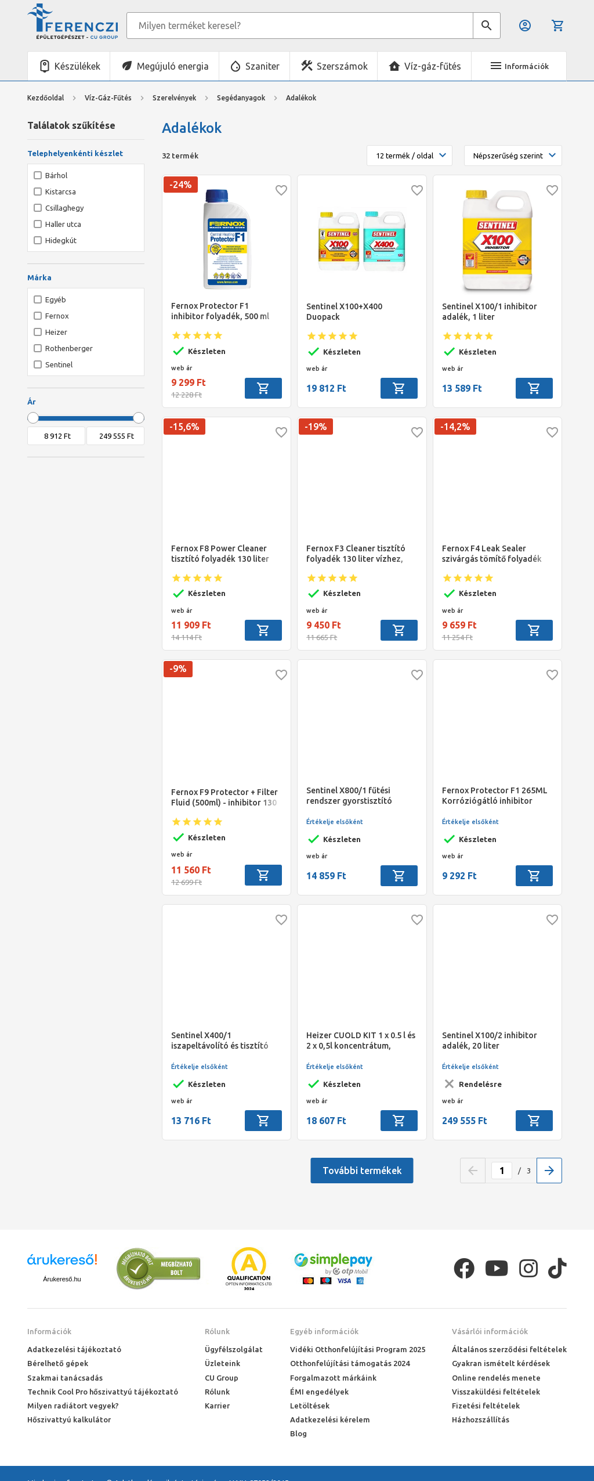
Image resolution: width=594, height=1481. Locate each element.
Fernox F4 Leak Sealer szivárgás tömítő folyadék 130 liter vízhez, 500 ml (492, 554)
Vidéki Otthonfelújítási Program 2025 (357, 1349)
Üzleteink (222, 1363)
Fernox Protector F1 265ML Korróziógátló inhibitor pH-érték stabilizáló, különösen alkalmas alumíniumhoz (495, 796)
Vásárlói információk (490, 1331)
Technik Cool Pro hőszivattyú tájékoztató (102, 1392)
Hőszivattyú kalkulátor (69, 1419)
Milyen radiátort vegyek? (73, 1405)
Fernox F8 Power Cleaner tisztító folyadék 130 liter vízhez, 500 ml (220, 554)
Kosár (558, 25)
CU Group (221, 1378)
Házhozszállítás (480, 1419)
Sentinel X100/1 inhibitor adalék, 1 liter (489, 312)
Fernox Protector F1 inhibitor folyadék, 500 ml (220, 311)
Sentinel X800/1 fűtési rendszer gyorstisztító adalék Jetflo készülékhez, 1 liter (360, 796)
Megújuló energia (173, 66)
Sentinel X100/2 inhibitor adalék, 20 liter (489, 1040)
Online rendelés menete (496, 1378)
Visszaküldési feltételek (496, 1392)
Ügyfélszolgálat (234, 1349)
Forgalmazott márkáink (333, 1378)
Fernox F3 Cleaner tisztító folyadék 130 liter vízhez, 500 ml (355, 554)
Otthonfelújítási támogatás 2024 (350, 1363)
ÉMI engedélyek (319, 1392)
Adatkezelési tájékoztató (74, 1349)
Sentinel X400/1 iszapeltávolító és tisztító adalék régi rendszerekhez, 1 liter (223, 1041)
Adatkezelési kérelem (330, 1419)
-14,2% (455, 426)
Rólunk (217, 1331)
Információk (49, 1331)
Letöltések (309, 1405)
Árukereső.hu (62, 1279)
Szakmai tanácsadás (65, 1378)
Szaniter (262, 66)
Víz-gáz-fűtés (432, 66)
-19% (316, 426)
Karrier (217, 1405)
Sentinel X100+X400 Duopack (344, 312)
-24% (180, 184)
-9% (178, 668)
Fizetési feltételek (486, 1405)
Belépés (525, 25)
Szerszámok (342, 66)
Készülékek (77, 66)
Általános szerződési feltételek (509, 1349)
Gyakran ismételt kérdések (501, 1363)
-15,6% (184, 426)
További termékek (362, 1170)
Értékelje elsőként (334, 821)
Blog (298, 1433)
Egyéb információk (324, 1331)
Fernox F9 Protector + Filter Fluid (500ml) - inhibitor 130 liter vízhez (224, 798)
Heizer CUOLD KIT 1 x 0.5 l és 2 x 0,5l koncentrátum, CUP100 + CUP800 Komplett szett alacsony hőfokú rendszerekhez (360, 1041)
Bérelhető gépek (57, 1363)
